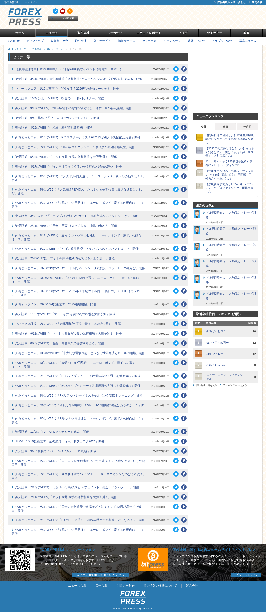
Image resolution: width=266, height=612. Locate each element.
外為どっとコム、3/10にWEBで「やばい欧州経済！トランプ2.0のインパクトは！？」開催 (77, 248)
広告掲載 (101, 585)
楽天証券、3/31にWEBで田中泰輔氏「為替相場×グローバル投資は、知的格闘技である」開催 (78, 79)
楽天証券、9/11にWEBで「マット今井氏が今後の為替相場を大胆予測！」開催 (68, 333)
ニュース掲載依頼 (62, 18)
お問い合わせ (125, 585)
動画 (246, 33)
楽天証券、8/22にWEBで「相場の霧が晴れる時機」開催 (53, 127)
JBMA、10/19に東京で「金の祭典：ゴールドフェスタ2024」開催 (60, 441)
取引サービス (102, 40)
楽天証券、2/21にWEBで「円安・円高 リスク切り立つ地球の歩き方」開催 (66, 225)
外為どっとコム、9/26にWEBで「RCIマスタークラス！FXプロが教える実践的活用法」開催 (77, 137)
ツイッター (214, 33)
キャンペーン (172, 40)
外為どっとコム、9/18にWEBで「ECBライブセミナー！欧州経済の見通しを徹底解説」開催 (78, 376)
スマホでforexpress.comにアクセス (100, 574)
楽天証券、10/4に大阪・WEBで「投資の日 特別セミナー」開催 (59, 98)
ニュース (52, 33)
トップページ (19, 49)
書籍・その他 (196, 40)
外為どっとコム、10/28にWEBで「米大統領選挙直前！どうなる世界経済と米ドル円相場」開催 (80, 353)
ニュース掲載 (77, 585)
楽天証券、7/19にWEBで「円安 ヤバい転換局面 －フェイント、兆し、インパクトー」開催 (77, 487)
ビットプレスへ (246, 574)
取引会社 (83, 33)
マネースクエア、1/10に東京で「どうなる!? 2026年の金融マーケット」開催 (67, 88)
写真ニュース (247, 40)
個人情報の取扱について (160, 585)
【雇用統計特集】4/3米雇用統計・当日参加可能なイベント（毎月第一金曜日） (69, 69)
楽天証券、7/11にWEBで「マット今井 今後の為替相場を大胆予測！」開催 (66, 497)
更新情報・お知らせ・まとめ (47, 49)
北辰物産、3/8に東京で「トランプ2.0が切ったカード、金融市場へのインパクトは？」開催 (77, 216)
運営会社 (255, 2)
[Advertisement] (183, 16)
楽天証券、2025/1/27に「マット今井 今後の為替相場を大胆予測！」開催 (65, 258)
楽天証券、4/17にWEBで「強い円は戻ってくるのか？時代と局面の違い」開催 (68, 166)
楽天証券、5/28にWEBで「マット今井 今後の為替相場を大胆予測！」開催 (66, 157)
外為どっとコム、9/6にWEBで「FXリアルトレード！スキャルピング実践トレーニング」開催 (79, 395)
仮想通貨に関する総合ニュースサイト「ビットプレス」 (215, 550)
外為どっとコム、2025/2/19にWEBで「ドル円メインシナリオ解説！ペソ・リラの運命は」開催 (80, 268)
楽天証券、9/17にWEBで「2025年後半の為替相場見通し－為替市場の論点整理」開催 (73, 108)
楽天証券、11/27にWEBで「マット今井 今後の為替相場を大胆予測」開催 (65, 314)
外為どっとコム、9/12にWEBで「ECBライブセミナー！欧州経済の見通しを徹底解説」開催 (78, 385)
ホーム (19, 33)
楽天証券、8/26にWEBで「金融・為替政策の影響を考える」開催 (59, 343)
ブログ (182, 33)
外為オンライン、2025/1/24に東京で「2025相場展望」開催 (55, 304)
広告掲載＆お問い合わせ (230, 2)
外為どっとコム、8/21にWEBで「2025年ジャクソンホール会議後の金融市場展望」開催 (75, 147)
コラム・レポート (149, 33)
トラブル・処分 (222, 40)
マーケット (115, 33)
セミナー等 (149, 40)
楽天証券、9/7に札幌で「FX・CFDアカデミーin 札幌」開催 (56, 451)
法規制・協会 (59, 40)
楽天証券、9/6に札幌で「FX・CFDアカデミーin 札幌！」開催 (57, 118)
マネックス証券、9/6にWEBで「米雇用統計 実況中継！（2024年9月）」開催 (68, 323)
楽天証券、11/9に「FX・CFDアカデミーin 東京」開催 (52, 431)
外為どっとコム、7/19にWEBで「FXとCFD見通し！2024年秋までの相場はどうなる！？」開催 (80, 520)
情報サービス (126, 40)
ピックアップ (35, 40)
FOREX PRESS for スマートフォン (67, 550)
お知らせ (14, 40)
